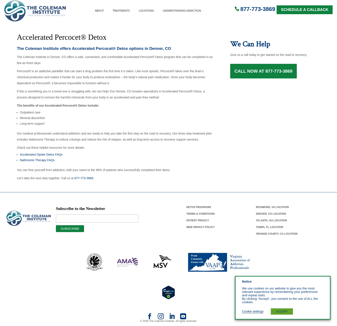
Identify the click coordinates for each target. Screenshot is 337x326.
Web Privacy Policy (200, 227)
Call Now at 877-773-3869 (263, 71)
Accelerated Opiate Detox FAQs (41, 154)
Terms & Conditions (200, 213)
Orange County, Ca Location (277, 233)
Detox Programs (198, 207)
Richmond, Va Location (272, 207)
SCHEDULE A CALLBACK (304, 10)
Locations (146, 10)
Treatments (121, 10)
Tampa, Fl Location (269, 227)
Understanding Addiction (182, 10)
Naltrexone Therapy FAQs (37, 160)
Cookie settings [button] (252, 311)
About (99, 10)
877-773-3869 (257, 9)
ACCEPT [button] (282, 311)
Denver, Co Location (271, 213)
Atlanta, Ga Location (271, 220)
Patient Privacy (197, 220)
